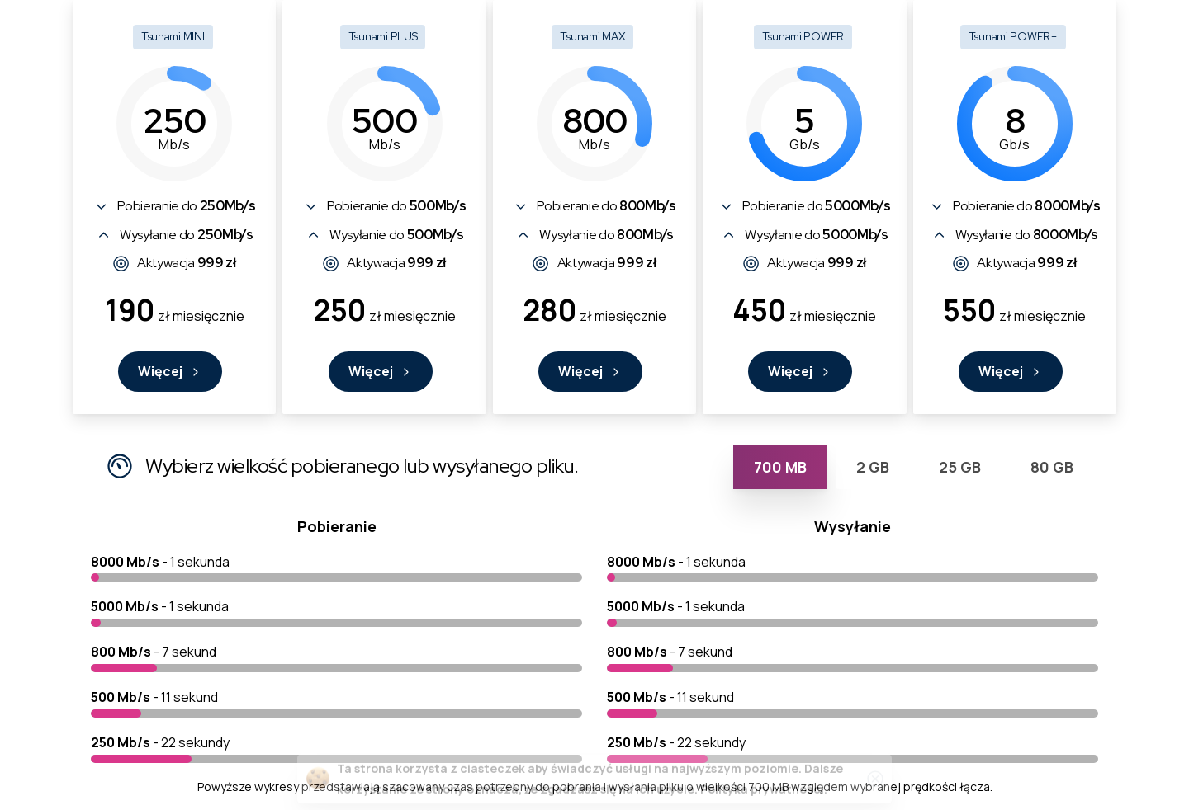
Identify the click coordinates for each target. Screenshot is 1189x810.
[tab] (780, 467)
